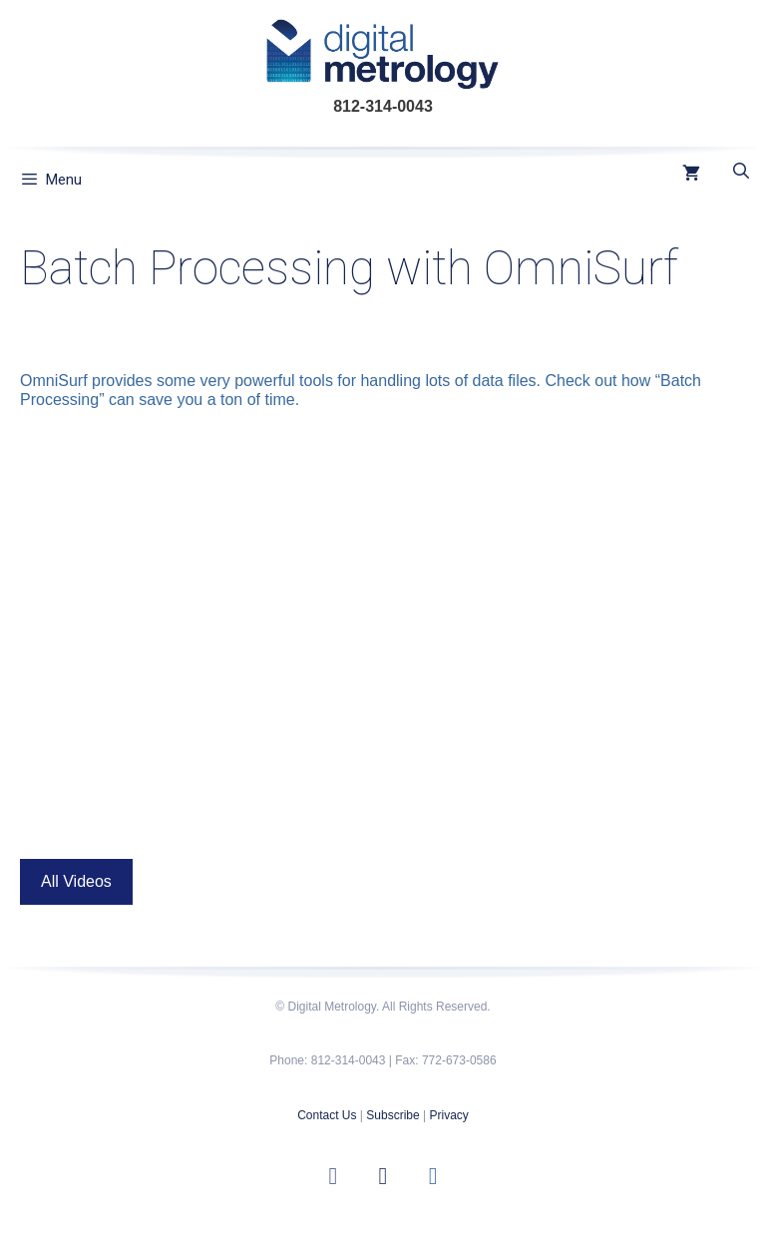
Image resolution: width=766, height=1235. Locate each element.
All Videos (76, 881)
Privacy (448, 1115)
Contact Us (326, 1115)
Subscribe (392, 1115)
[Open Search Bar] (740, 172)
